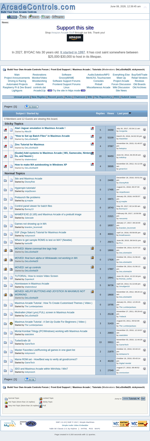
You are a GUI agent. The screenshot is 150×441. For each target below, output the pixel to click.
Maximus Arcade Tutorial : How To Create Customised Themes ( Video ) (53, 303)
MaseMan (123, 139)
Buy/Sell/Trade (139, 74)
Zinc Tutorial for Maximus (29, 144)
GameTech (30, 344)
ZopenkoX (29, 279)
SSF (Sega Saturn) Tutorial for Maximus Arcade (40, 232)
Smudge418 (124, 286)
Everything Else (121, 74)
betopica (123, 148)
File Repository (103, 97)
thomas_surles (125, 279)
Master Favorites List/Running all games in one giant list (45, 350)
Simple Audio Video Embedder (75, 425)
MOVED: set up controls (28, 267)
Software (66, 74)
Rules (68, 97)
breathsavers (124, 235)
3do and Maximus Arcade (28, 178)
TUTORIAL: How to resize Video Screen (36, 276)
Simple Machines (86, 422)
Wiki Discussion (121, 87)
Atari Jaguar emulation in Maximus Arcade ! (40, 128)
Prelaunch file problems (27, 197)
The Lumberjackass (34, 306)
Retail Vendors (139, 77)
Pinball (98, 84)
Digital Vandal (125, 363)
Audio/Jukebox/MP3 (98, 74)
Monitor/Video (39, 77)
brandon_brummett (33, 227)
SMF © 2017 (73, 422)
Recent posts (55, 97)
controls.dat (39, 87)
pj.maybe (29, 200)
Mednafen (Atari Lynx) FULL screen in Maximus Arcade (44, 312)
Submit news (128, 97)
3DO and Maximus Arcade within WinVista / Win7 (41, 368)
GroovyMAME (66, 77)
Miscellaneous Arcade (98, 87)
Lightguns (17, 90)
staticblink (29, 334)
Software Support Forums (66, 81)
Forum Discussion (121, 84)
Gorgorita (123, 131)
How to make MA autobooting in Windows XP (41, 164)
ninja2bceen (30, 191)
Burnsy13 (29, 209)
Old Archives (139, 87)
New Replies (38, 97)
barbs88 (28, 243)
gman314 (123, 169)
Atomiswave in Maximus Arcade (32, 283)
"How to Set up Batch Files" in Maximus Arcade (42, 136)
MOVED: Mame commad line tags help (36, 248)
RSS (116, 97)
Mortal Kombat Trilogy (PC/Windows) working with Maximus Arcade (51, 331)
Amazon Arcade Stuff (62, 32)
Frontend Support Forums (66, 84)
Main (17, 74)
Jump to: (118, 399)
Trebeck (122, 316)
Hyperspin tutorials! (25, 188)
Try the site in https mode (66, 90)
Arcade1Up (39, 90)
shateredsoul (31, 159)
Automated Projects (17, 84)
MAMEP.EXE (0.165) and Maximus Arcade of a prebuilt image (48, 214)
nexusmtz (123, 218)
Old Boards (139, 84)
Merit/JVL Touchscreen (98, 77)
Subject (20, 113)
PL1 (121, 243)
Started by (33, 113)
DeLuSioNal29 (123, 69)
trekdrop (122, 157)
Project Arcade (121, 81)
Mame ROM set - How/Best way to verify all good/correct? (46, 359)
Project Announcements (17, 77)
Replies (100, 113)
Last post (124, 113)
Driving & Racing (17, 81)
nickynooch (138, 69)
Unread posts (21, 97)
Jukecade (29, 218)
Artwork (39, 84)
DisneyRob (30, 182)
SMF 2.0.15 (61, 422)
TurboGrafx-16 (22, 340)
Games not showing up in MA (30, 223)
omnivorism (124, 373)
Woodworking (39, 81)
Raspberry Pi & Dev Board (17, 87)
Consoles (99, 81)
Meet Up (121, 77)
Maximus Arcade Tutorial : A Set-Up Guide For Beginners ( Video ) (50, 321)
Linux (67, 87)
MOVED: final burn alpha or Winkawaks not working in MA (46, 258)
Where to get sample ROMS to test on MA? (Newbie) (43, 240)
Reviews (139, 81)
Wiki (90, 97)
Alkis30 (28, 131)
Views (110, 113)
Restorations (39, 74)
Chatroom (79, 97)
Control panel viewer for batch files (33, 206)
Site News (121, 90)
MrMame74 (124, 354)
